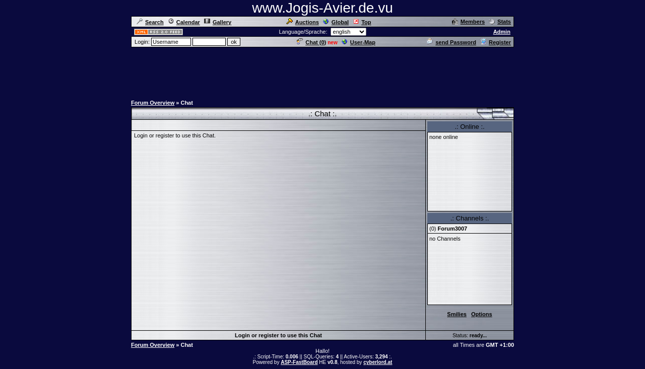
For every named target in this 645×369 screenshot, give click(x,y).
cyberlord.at (377, 362)
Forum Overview (152, 103)
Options (481, 314)
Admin (501, 32)
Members (468, 22)
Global (336, 22)
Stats (500, 22)
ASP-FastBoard (299, 362)
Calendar (184, 22)
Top (362, 22)
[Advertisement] (322, 71)
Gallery (217, 22)
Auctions (302, 22)
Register (495, 42)
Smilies (457, 314)
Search (150, 22)
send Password (451, 42)
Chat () (311, 42)
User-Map (358, 42)
